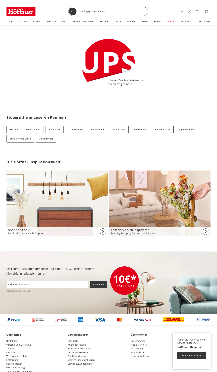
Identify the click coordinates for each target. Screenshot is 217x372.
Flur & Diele (119, 129)
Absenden (98, 284)
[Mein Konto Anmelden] (189, 11)
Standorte (73, 340)
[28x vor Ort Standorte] (182, 11)
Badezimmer (98, 129)
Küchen (14, 129)
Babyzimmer (140, 129)
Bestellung (12, 340)
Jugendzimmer (186, 129)
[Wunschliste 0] (198, 11)
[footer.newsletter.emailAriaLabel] (47, 284)
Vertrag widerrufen (16, 356)
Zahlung (10, 348)
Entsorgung (12, 359)
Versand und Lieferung (18, 344)
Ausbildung (137, 348)
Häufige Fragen (14, 363)
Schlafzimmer (75, 129)
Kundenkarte (137, 352)
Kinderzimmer (162, 129)
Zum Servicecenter (192, 355)
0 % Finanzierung (15, 367)
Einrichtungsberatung (79, 348)
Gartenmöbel (46, 138)
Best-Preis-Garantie (78, 352)
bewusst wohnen (140, 356)
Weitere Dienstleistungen (81, 359)
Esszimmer (54, 129)
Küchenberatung (77, 344)
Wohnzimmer (33, 129)
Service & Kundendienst (80, 363)
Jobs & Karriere (139, 344)
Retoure (10, 352)
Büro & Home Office (20, 138)
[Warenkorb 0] (206, 11)
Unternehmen (138, 340)
